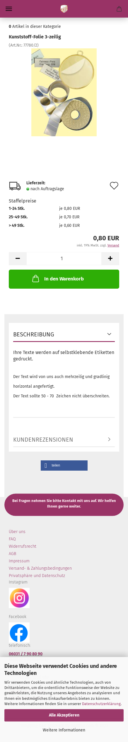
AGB (12, 553)
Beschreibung (33, 334)
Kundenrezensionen (43, 439)
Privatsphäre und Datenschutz (37, 575)
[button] (64, 465)
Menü (9, 8)
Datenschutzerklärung (101, 704)
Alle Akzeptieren (64, 715)
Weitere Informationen (64, 730)
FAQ (12, 539)
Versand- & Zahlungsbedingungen (40, 568)
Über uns (17, 531)
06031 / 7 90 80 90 (25, 653)
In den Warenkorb (57, 278)
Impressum (19, 561)
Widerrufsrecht (22, 546)
